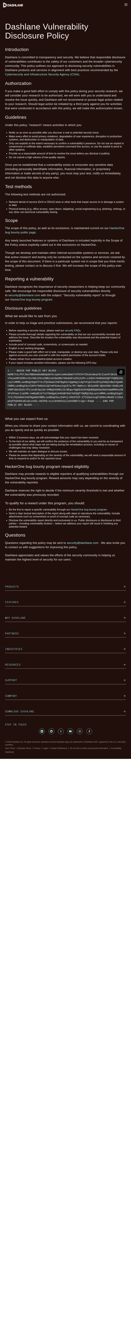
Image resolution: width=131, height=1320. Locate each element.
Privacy (37, 748)
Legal (45, 748)
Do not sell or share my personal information (89, 748)
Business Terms (24, 748)
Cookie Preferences (58, 748)
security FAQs (73, 330)
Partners (65, 633)
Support (65, 680)
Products (65, 586)
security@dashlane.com (24, 295)
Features (65, 602)
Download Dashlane (65, 711)
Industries (65, 648)
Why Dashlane (65, 617)
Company (65, 695)
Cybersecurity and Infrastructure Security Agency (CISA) (42, 74)
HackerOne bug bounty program (31, 299)
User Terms (10, 748)
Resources (65, 664)
